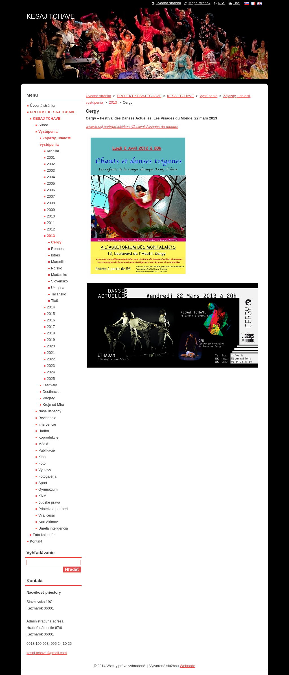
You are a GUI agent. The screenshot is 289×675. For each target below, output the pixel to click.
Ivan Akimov (48, 522)
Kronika (53, 151)
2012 (51, 229)
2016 (51, 320)
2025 (51, 378)
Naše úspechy (49, 411)
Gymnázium (48, 489)
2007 (51, 196)
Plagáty (49, 398)
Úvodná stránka (98, 96)
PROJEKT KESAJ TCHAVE (139, 96)
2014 (51, 307)
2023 (51, 365)
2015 (51, 314)
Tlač (54, 301)
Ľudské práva (49, 502)
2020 (51, 346)
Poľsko (56, 268)
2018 (51, 333)
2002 (51, 164)
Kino (42, 457)
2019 (51, 340)
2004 (51, 177)
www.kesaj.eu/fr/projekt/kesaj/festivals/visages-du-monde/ (132, 127)
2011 (51, 223)
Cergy (56, 242)
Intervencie (47, 424)
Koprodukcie (48, 437)
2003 (51, 170)
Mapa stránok (200, 3)
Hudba (43, 431)
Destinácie (51, 391)
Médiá (43, 444)
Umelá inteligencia (53, 528)
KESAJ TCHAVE (180, 96)
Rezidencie (47, 418)
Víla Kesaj (46, 515)
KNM (42, 496)
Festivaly (50, 385)
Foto (42, 463)
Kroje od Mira (53, 404)
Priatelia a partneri (53, 509)
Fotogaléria (47, 476)
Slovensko (59, 281)
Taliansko (58, 294)
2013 (113, 102)
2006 (51, 190)
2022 (51, 359)
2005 (51, 183)
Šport (42, 483)
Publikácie (46, 450)
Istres (55, 255)
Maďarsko (59, 275)
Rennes (57, 249)
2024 (51, 372)
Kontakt (36, 541)
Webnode (187, 666)
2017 (51, 327)
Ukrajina (57, 288)
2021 (51, 352)
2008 (51, 203)
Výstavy (44, 470)
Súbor (43, 125)
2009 (51, 210)
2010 (51, 216)
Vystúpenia (208, 96)
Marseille (58, 262)
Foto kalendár (44, 535)
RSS (221, 3)
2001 (51, 157)
